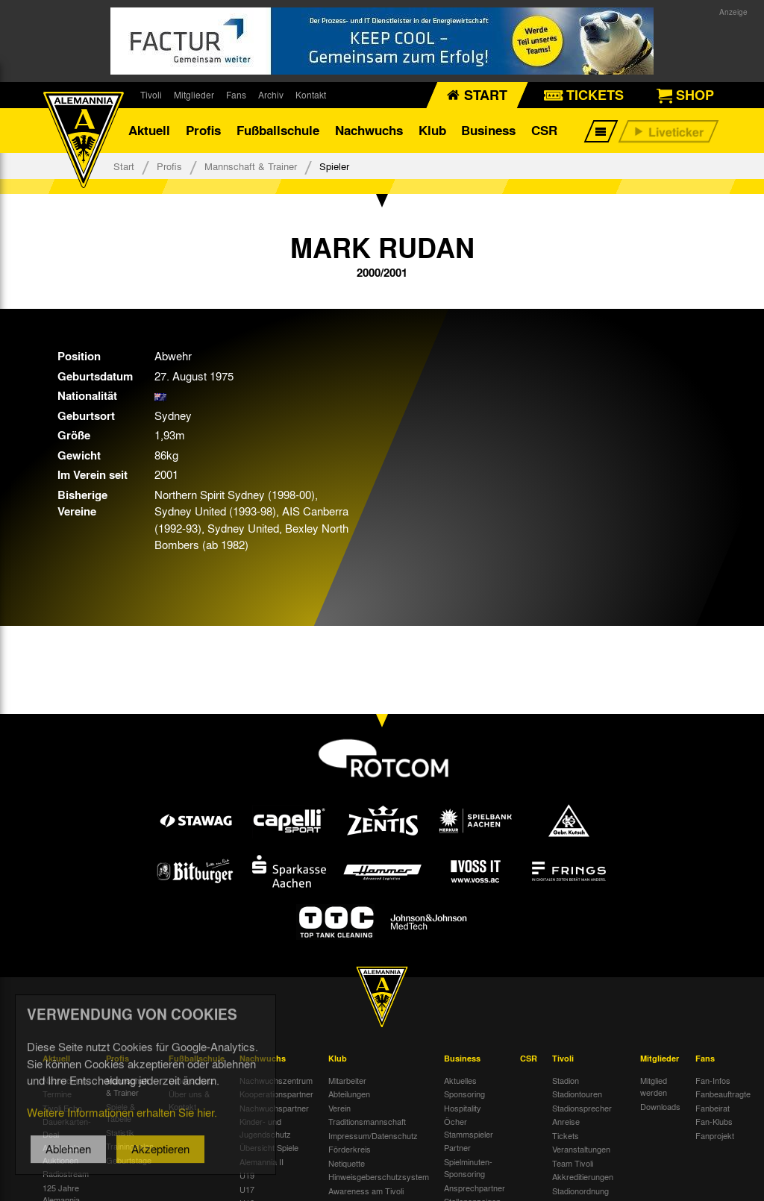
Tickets (565, 1135)
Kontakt (310, 94)
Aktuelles (460, 1080)
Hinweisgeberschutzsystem (378, 1176)
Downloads (660, 1106)
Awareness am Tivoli (366, 1191)
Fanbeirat (712, 1108)
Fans (236, 94)
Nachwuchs (369, 130)
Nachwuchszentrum (276, 1080)
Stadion (565, 1080)
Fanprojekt (714, 1135)
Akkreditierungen (582, 1176)
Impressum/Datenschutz (373, 1135)
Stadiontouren (577, 1094)
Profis (203, 130)
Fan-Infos (712, 1080)
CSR (544, 130)
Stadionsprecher (582, 1108)
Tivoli (151, 94)
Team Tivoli (572, 1163)
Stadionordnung (580, 1191)
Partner (457, 1147)
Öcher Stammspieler (468, 1127)
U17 (246, 1189)
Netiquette (346, 1163)
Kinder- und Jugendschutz (265, 1127)
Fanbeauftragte (723, 1094)
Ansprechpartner (474, 1188)
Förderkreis (349, 1149)
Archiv (271, 94)
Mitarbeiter (347, 1080)
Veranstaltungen (581, 1149)
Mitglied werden (653, 1086)
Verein (339, 1108)
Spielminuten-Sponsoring (468, 1167)
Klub (432, 130)
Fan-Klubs (714, 1121)
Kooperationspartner (276, 1094)
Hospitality (462, 1108)
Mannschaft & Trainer (250, 166)
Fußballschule (278, 130)
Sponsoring (464, 1094)
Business (488, 130)
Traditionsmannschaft (367, 1121)
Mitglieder (194, 94)
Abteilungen (349, 1094)
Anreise (566, 1121)
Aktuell (149, 130)
